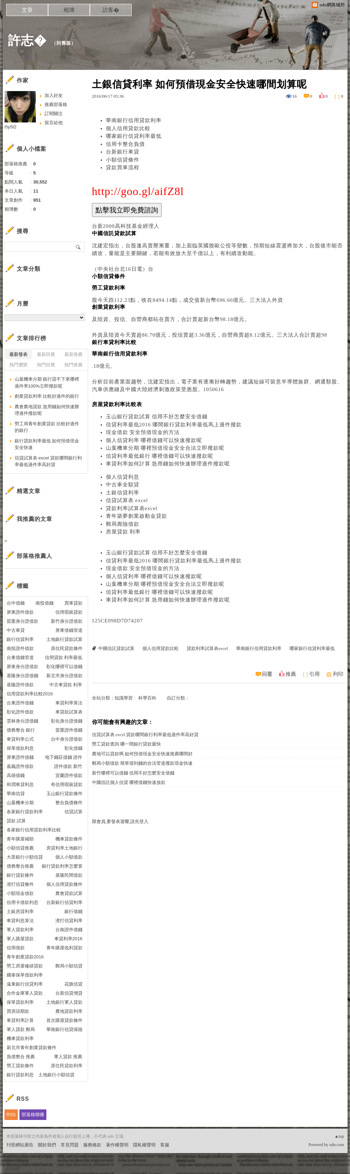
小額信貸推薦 (20, 848)
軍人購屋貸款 (20, 938)
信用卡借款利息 (22, 902)
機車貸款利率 (20, 1038)
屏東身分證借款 (22, 666)
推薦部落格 (56, 104)
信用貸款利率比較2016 (30, 693)
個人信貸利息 (122, 477)
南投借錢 (45, 603)
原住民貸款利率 (67, 1065)
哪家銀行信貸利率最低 (134, 136)
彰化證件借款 (20, 712)
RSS (11, 1114)
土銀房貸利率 (20, 911)
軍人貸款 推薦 (68, 1056)
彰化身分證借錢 (67, 721)
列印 (338, 674)
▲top (339, 1136)
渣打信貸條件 (20, 884)
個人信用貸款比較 (128, 128)
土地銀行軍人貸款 (64, 1002)
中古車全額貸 (122, 484)
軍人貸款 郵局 (21, 1029)
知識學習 (124, 698)
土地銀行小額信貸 (56, 1074)
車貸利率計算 (20, 1020)
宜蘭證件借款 (69, 775)
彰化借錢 (73, 748)
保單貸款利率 (20, 1002)
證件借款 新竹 (68, 766)
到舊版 (63, 43)
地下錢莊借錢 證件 (64, 757)
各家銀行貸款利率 (25, 811)
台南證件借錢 (69, 929)
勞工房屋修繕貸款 (25, 966)
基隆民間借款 (69, 875)
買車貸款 (73, 603)
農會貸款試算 (69, 893)
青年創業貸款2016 (25, 956)
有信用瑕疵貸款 (67, 784)
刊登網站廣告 (19, 1144)
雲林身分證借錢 (22, 721)
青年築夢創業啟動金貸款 (136, 516)
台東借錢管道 (20, 657)
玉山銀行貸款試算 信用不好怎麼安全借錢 (157, 416)
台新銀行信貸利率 (64, 902)
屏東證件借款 (20, 612)
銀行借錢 (73, 911)
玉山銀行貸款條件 (64, 793)
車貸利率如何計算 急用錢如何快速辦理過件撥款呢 (168, 463)
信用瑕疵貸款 (69, 612)
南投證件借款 (20, 648)
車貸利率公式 (20, 739)
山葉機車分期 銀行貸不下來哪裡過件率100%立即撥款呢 (47, 382)
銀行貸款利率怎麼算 (62, 866)
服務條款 (92, 1144)
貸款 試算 (16, 820)
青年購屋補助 (20, 839)
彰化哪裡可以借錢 (64, 666)
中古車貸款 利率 (66, 684)
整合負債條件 (69, 802)
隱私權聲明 (144, 1144)
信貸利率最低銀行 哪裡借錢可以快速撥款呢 (159, 456)
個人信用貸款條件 (64, 884)
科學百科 (147, 698)
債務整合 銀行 (21, 730)
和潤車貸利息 (20, 784)
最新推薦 (73, 354)
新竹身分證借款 (67, 621)
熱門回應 (46, 364)
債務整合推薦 (20, 866)
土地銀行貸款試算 (64, 639)
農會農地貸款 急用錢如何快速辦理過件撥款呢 (47, 410)
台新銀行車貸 (122, 152)
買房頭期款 (18, 1011)
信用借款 (16, 947)
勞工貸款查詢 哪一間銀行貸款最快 (126, 744)
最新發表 (18, 354)
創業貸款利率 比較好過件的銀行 (47, 396)
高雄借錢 (16, 775)
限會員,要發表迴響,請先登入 (120, 821)
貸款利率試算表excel (132, 508)
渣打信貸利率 (69, 920)
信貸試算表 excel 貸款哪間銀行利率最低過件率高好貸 (145, 734)
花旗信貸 (73, 984)
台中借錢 (16, 603)
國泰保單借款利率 (25, 975)
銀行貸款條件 (20, 875)
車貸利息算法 (20, 920)
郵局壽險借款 (122, 524)
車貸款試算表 (69, 712)
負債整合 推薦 (21, 1056)
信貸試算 (73, 811)
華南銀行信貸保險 (64, 1029)
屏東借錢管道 (69, 630)
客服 (164, 1144)
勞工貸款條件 (20, 1065)
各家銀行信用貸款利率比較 (34, 829)
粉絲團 (13, 1168)
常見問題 (70, 1144)
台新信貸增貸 (69, 993)
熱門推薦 (73, 364)
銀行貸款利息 (20, 1074)
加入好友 (54, 95)
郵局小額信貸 (69, 966)
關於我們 (47, 1144)
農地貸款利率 (69, 1011)
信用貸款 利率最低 (64, 657)
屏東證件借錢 (20, 757)
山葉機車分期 (20, 802)
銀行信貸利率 (20, 639)
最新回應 (46, 354)
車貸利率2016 (68, 938)
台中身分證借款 (67, 739)
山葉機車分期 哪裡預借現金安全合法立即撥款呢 (165, 448)
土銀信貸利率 (122, 492)
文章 (27, 10)
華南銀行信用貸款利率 (134, 120)
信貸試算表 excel (127, 500)
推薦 (291, 674)
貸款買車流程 (122, 167)
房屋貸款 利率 (123, 531)
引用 (314, 674)
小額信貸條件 (122, 160)
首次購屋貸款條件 (64, 1020)
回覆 (267, 674)
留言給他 (54, 122)
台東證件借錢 (20, 702)
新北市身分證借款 (64, 675)
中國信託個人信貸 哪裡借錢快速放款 (128, 782)
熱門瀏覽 (18, 364)
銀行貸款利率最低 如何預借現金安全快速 (47, 444)
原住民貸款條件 (67, 648)
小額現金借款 (20, 893)
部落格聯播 (33, 1114)
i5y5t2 (11, 126)
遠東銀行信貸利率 (25, 984)
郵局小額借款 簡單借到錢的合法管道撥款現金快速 (142, 763)
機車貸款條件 (69, 839)
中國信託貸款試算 (116, 648)
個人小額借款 (69, 857)
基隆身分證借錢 (22, 675)
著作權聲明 (117, 1144)
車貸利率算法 (69, 702)
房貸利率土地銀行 (64, 848)
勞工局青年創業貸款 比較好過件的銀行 (47, 427)
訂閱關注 (54, 113)
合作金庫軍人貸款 (25, 993)
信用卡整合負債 (125, 144)
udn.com (336, 1144)
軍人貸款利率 (20, 929)
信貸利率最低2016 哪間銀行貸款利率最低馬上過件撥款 (174, 424)
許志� (27, 40)
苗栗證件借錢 (69, 730)
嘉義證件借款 (20, 766)
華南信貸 (16, 793)
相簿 (69, 10)
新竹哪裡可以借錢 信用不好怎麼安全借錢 (133, 773)
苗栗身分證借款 (22, 621)
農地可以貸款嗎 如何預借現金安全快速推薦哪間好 (142, 753)
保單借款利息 (20, 748)
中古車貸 (16, 630)
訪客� (110, 10)
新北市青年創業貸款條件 (31, 1047)
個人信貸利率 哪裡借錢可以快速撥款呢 (154, 440)
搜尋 (78, 247)
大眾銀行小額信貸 (25, 857)
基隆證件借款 (20, 684)
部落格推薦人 (34, 556)
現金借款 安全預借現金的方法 (143, 432)
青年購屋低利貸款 (64, 947)
